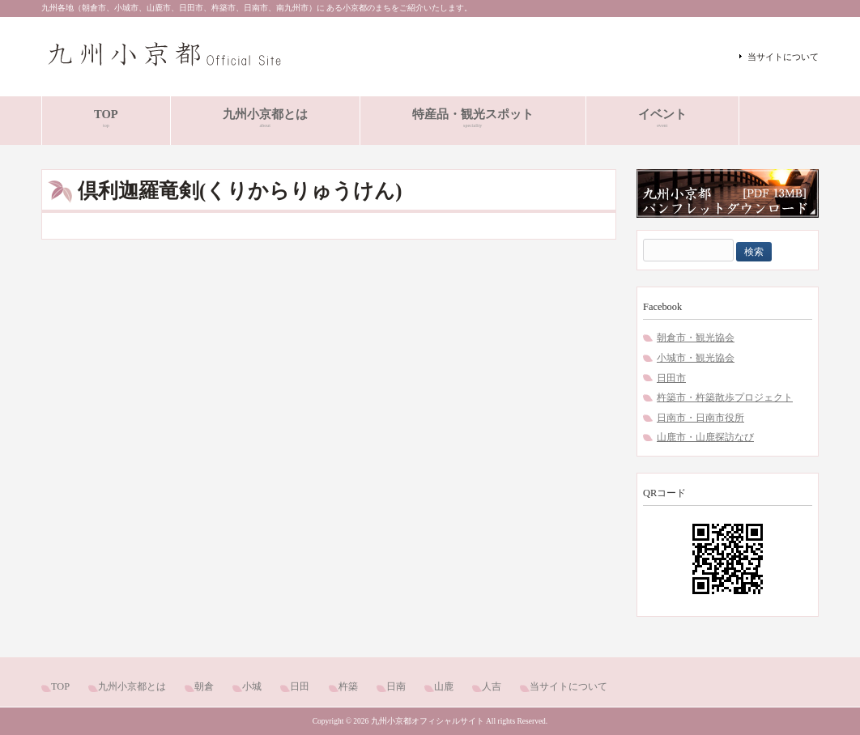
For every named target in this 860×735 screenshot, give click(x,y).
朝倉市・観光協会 (695, 337)
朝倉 (204, 686)
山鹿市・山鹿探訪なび (705, 437)
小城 (252, 686)
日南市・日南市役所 (700, 417)
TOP (60, 686)
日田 (299, 686)
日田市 (671, 378)
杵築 (348, 686)
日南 (396, 686)
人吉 (491, 686)
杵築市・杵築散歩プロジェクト (725, 397)
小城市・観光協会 (695, 357)
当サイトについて (783, 57)
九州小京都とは (132, 686)
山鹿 (443, 686)
